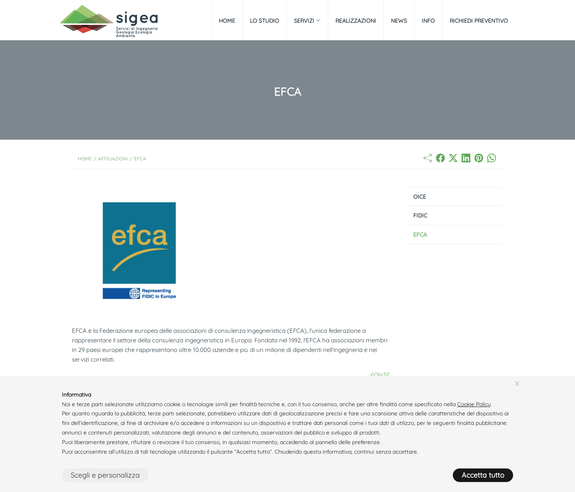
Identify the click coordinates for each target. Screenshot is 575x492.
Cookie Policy (474, 404)
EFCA (420, 234)
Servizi (307, 20)
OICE (419, 196)
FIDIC (420, 215)
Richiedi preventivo (479, 20)
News (399, 20)
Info (428, 20)
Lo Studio (264, 20)
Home (227, 20)
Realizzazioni (355, 20)
